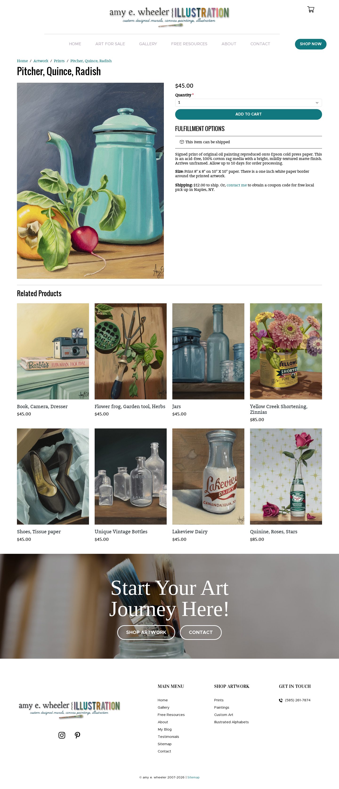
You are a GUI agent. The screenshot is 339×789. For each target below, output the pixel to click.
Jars (176, 407)
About (229, 44)
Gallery (148, 44)
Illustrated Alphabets (231, 722)
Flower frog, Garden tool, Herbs (130, 407)
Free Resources (189, 44)
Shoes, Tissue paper (39, 532)
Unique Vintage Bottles (121, 532)
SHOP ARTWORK (146, 632)
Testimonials (168, 737)
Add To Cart (248, 114)
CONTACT (201, 632)
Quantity (184, 95)
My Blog (165, 729)
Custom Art (223, 715)
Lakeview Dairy (190, 532)
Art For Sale (110, 44)
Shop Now (311, 44)
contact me (237, 185)
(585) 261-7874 (295, 700)
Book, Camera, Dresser (42, 407)
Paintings (221, 707)
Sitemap (165, 744)
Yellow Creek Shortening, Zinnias (278, 409)
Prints (219, 700)
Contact (260, 44)
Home (75, 44)
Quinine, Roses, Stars (273, 532)
